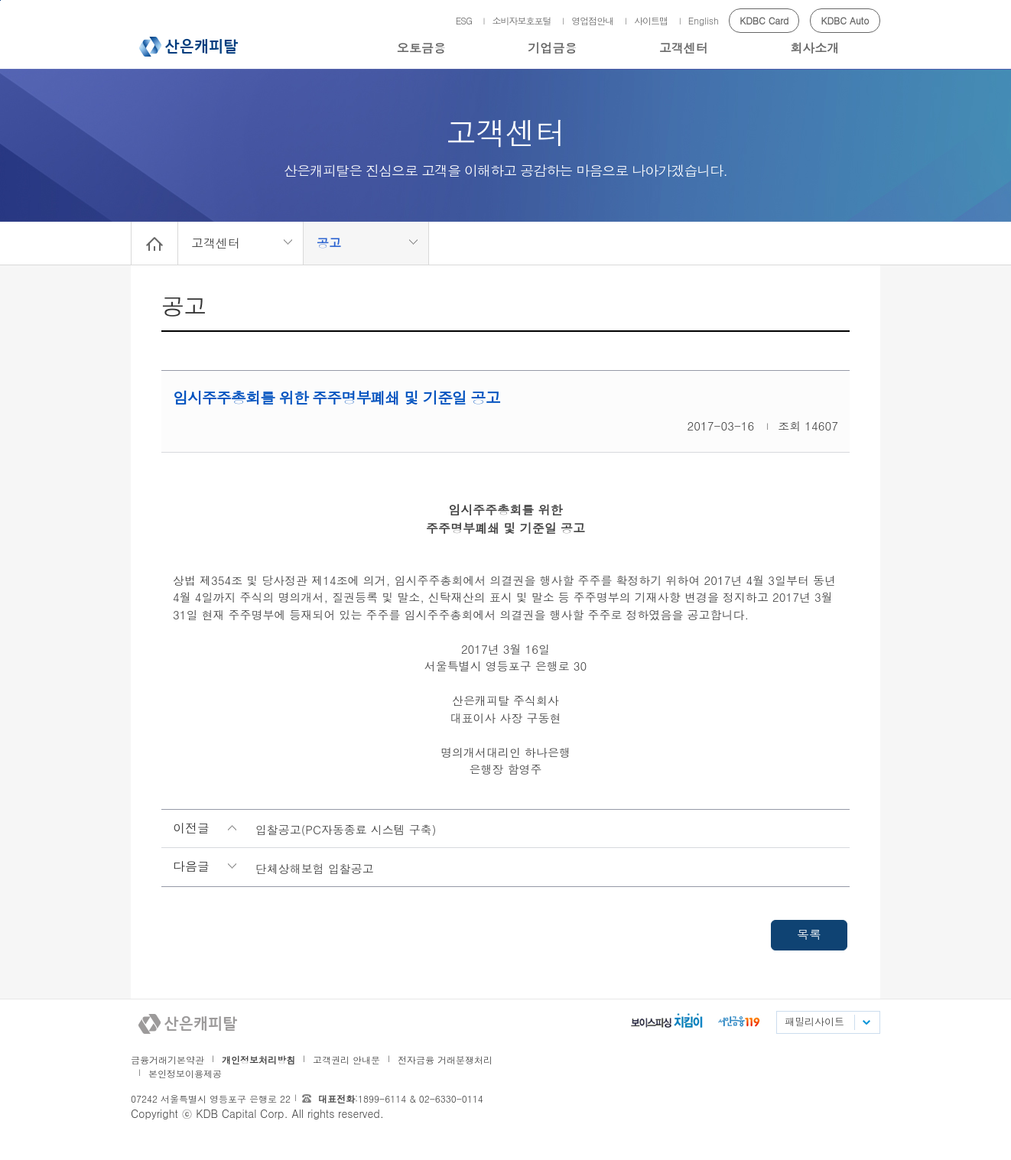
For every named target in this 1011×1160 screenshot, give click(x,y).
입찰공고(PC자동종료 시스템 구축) (346, 829)
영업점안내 (592, 20)
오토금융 (421, 48)
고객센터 (683, 48)
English (703, 20)
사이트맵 (651, 20)
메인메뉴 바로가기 (0, 0)
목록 (809, 934)
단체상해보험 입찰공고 (314, 868)
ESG (464, 20)
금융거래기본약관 (167, 1059)
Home (154, 243)
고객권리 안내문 (346, 1059)
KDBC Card (764, 20)
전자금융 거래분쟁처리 (445, 1059)
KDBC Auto (845, 20)
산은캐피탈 (188, 47)
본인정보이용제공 (185, 1073)
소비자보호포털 (521, 20)
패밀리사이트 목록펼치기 (865, 1022)
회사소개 (814, 48)
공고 (329, 243)
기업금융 (552, 48)
